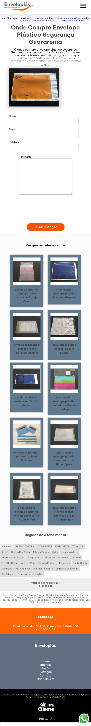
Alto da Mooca (41, 552)
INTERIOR (50, 557)
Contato (46, 675)
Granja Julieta (34, 557)
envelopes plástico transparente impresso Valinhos (26, 348)
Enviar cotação (45, 227)
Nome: (44, 119)
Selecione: (7, 546)
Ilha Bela (76, 557)
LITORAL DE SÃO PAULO (14, 563)
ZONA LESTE (45, 546)
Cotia (55, 552)
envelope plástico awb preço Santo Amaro (27, 401)
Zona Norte (24, 574)
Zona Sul (37, 574)
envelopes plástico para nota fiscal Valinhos (26, 456)
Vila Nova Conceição (67, 568)
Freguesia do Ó (69, 552)
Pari (32, 563)
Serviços (45, 672)
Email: (44, 132)
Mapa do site (46, 679)
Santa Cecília (80, 563)
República (64, 563)
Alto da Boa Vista (20, 552)
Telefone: (44, 145)
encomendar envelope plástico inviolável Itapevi (64, 293)
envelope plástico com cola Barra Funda (64, 348)
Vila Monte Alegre (43, 568)
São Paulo (6, 568)
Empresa (45, 664)
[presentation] (45, 219)
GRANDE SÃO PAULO (12, 557)
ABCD (4, 552)
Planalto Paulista (47, 563)
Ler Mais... (45, 65)
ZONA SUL (78, 546)
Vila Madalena (23, 568)
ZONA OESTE (62, 546)
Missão (45, 668)
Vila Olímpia (8, 574)
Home (45, 661)
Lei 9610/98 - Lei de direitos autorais (59, 601)
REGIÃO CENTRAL (25, 546)
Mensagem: (45, 175)
